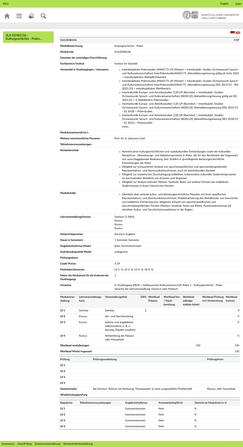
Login (238, 3)
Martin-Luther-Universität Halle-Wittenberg (211, 15)
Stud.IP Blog (24, 444)
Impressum (8, 444)
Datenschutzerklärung (47, 444)
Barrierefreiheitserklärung (78, 444)
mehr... (126, 126)
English (224, 3)
